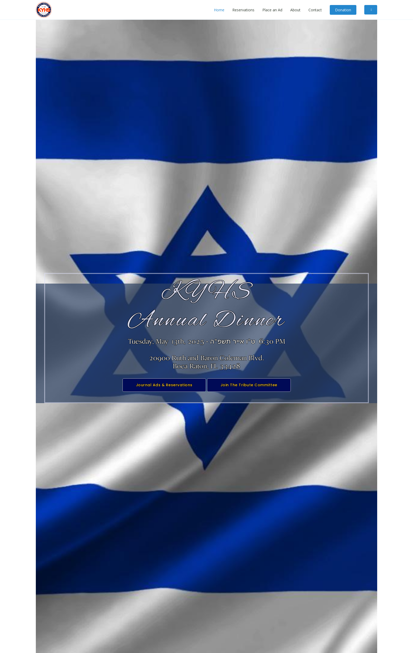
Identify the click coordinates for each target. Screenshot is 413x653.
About (295, 9)
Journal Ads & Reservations (164, 389)
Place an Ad (272, 9)
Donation (343, 9)
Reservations (243, 9)
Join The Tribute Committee (248, 389)
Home (219, 9)
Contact (315, 9)
